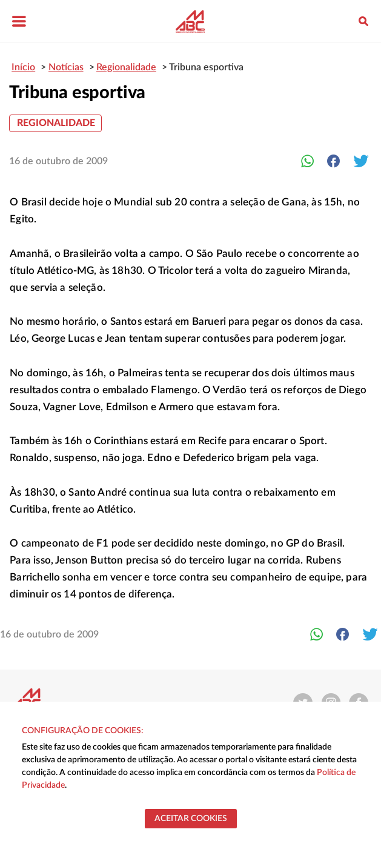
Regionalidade (56, 123)
